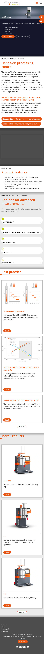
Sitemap (4, 627)
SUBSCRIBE (22, 641)
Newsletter (4, 631)
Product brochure (23, 36)
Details (7, 331)
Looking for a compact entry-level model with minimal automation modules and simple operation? (19, 542)
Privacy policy (5, 629)
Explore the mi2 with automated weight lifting (19, 598)
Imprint (3, 625)
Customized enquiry (8, 36)
